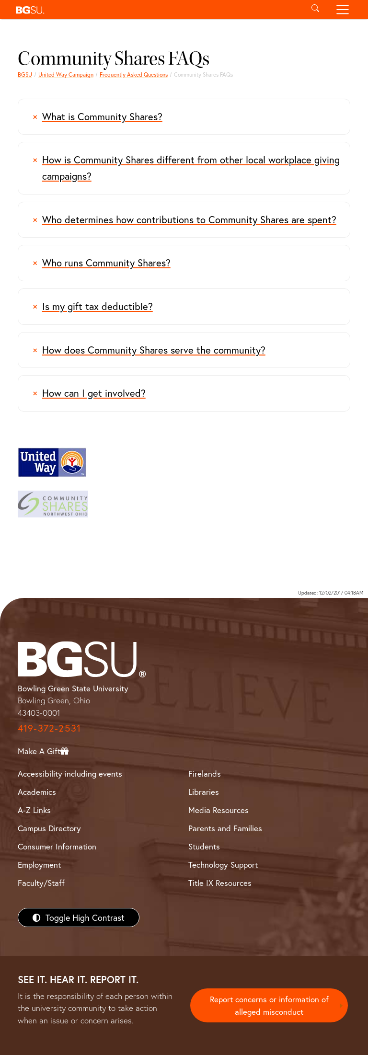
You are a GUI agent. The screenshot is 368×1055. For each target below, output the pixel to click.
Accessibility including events (70, 773)
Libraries (203, 791)
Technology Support (223, 864)
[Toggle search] (315, 9)
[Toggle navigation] (342, 9)
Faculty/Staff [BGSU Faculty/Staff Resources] (41, 882)
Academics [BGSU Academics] (37, 791)
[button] (156, 9)
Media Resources (218, 809)
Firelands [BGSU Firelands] (204, 773)
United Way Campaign (65, 74)
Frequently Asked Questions (134, 74)
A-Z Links (34, 809)
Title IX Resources (220, 882)
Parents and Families (225, 828)
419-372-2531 (49, 728)
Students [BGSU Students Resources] (204, 846)
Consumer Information (57, 846)
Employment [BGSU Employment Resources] (39, 864)
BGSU (25, 74)
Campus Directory (49, 828)
